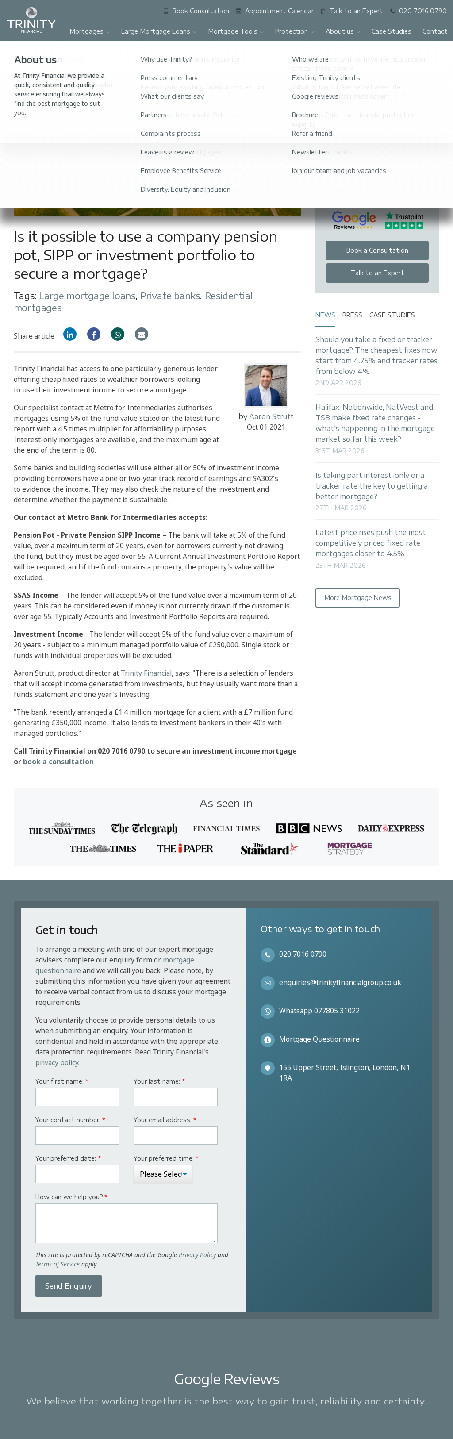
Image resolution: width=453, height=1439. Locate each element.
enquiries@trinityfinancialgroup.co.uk (340, 982)
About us (343, 31)
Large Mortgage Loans (159, 31)
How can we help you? (71, 1196)
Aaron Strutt (271, 416)
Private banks (170, 295)
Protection (295, 31)
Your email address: (165, 1119)
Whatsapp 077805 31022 (319, 1011)
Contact (435, 31)
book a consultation (58, 761)
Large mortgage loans (87, 295)
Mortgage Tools (236, 31)
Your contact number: (70, 1119)
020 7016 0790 (302, 954)
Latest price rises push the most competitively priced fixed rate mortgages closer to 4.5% (370, 543)
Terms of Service (57, 1264)
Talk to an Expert (377, 273)
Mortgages (90, 31)
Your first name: (61, 1081)
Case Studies (391, 31)
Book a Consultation (377, 250)
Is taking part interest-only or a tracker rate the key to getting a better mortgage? (371, 485)
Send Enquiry (68, 1285)
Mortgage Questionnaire (319, 1039)
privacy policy (56, 1062)
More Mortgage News (358, 597)
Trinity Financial (146, 673)
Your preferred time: (166, 1158)
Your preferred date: (68, 1158)
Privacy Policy (197, 1254)
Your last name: (159, 1081)
